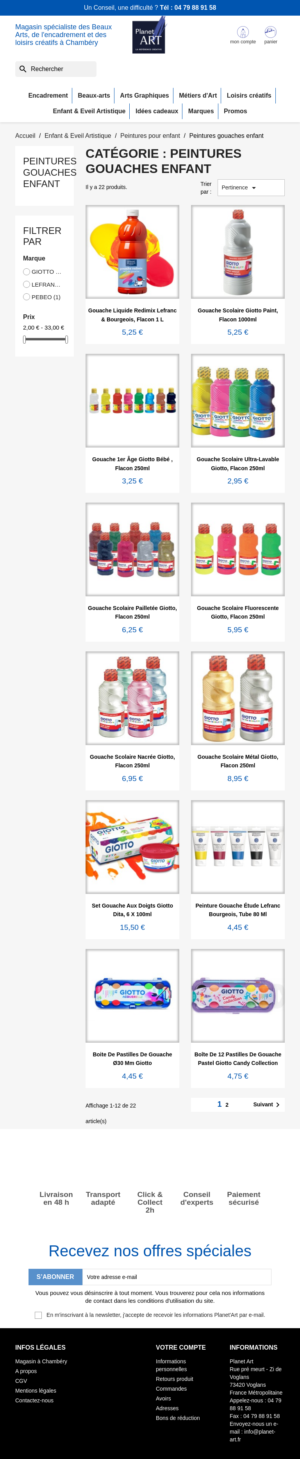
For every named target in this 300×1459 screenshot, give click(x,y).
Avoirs (163, 1398)
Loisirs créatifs (249, 95)
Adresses (167, 1408)
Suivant (267, 1104)
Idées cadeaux (157, 111)
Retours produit (174, 1379)
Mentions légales (35, 1391)
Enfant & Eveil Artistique (89, 111)
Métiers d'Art (198, 95)
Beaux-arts (94, 95)
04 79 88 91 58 (195, 7)
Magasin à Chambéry (41, 1361)
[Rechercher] (55, 69)
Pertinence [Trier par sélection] (240, 188)
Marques (201, 111)
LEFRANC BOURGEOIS (47, 284)
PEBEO (46, 297)
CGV (21, 1381)
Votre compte (181, 1347)
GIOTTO (47, 271)
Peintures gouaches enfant (50, 172)
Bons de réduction (178, 1418)
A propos (26, 1371)
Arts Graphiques (144, 95)
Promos (235, 111)
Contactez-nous (34, 1400)
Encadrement (48, 95)
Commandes (171, 1389)
